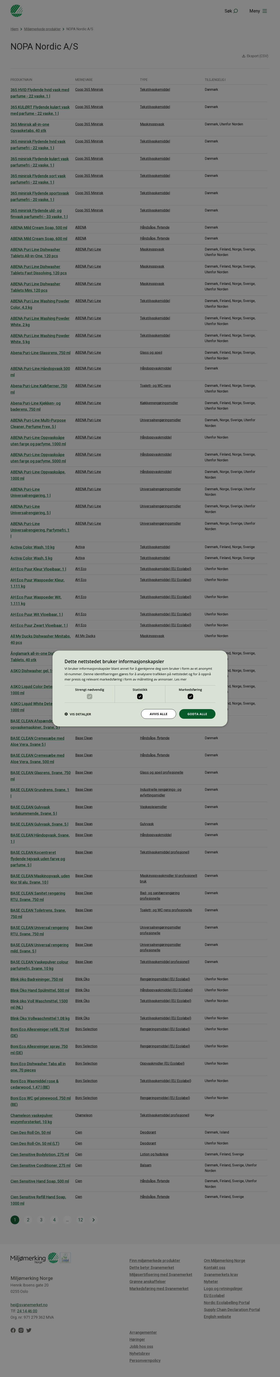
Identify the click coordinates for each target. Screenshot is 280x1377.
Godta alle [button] (197, 714)
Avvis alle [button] (158, 714)
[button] (78, 714)
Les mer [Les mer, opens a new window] (180, 679)
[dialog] (140, 688)
